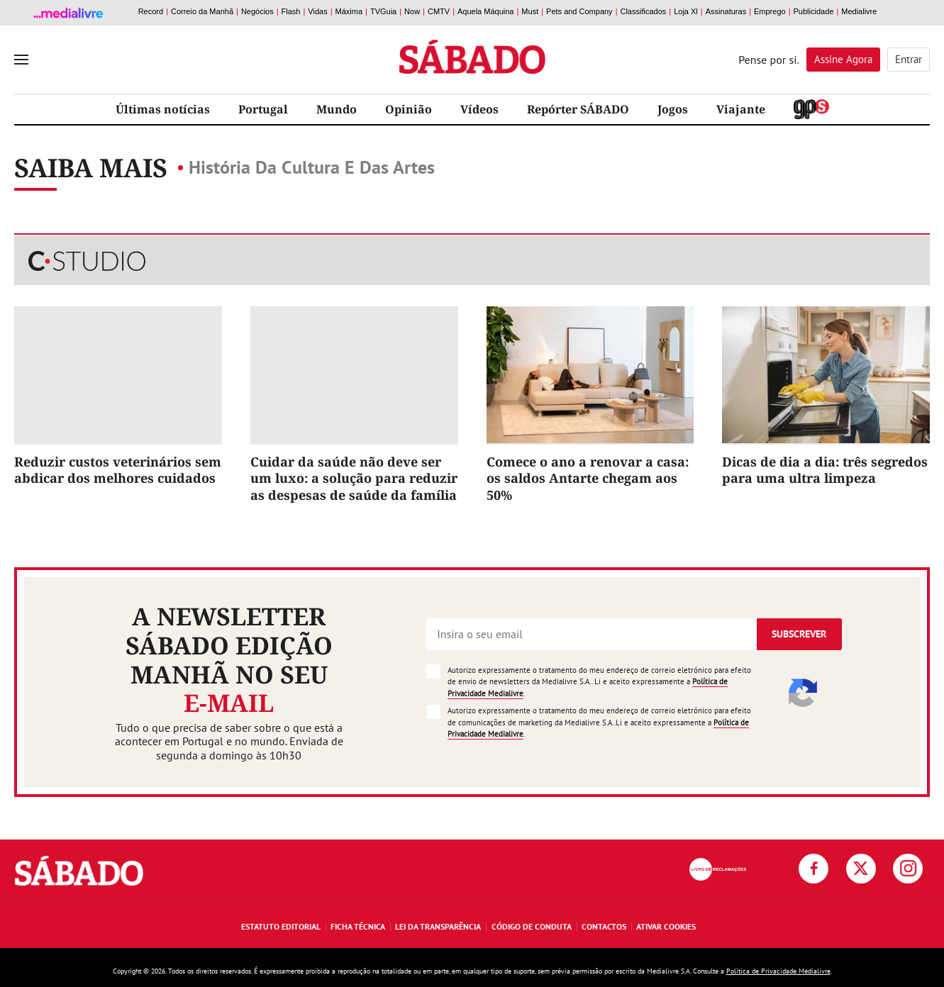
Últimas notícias (163, 109)
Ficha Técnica (358, 926)
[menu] (21, 59)
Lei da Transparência (438, 926)
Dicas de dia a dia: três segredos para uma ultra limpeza (825, 469)
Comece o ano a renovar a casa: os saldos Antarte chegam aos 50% (588, 478)
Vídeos (479, 109)
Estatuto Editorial (281, 926)
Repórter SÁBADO (578, 109)
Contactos (604, 926)
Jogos (672, 109)
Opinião (408, 109)
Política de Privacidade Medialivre (778, 971)
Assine (843, 59)
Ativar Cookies (666, 926)
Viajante (740, 109)
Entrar (908, 59)
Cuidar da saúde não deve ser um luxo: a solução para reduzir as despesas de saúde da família (353, 478)
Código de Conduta (532, 926)
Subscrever (799, 634)
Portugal (263, 109)
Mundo (336, 109)
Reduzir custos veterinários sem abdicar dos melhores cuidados (117, 469)
